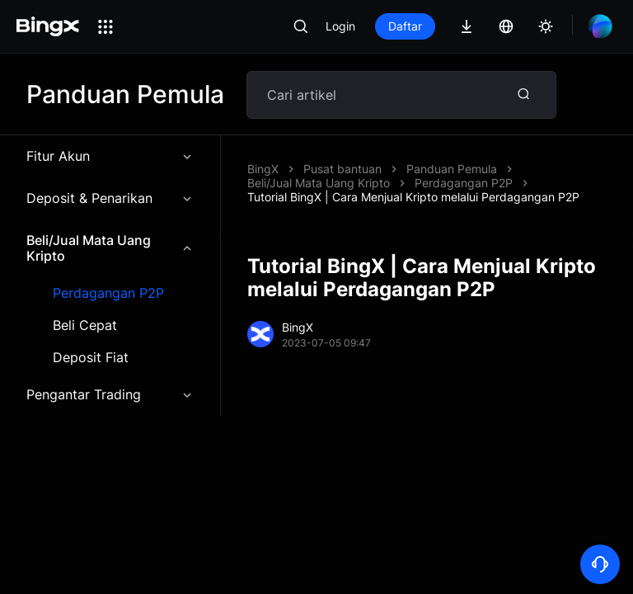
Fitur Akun (110, 156)
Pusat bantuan (342, 169)
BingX (263, 169)
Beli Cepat (85, 325)
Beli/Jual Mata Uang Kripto (110, 248)
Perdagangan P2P (108, 293)
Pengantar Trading (110, 394)
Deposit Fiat (91, 357)
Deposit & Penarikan (110, 198)
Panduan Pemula (451, 169)
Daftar (405, 26)
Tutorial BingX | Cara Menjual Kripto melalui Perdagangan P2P (413, 197)
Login (340, 26)
